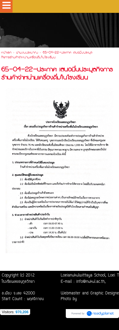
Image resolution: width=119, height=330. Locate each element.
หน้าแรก (6, 53)
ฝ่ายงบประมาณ (27, 53)
